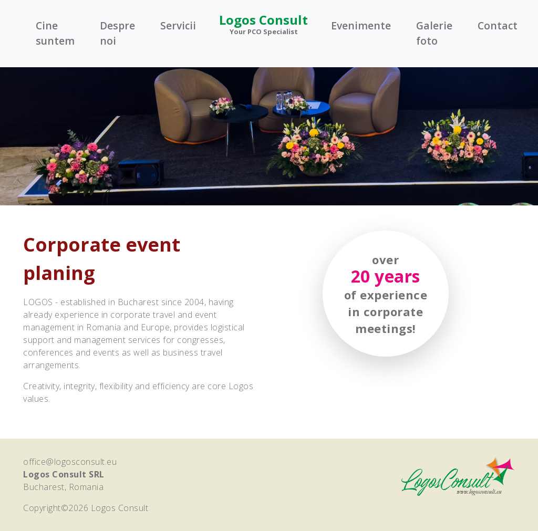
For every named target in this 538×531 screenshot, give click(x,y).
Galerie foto (434, 33)
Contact (498, 25)
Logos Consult (263, 24)
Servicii (178, 25)
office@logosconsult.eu (70, 461)
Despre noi (117, 33)
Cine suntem (55, 33)
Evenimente (361, 25)
